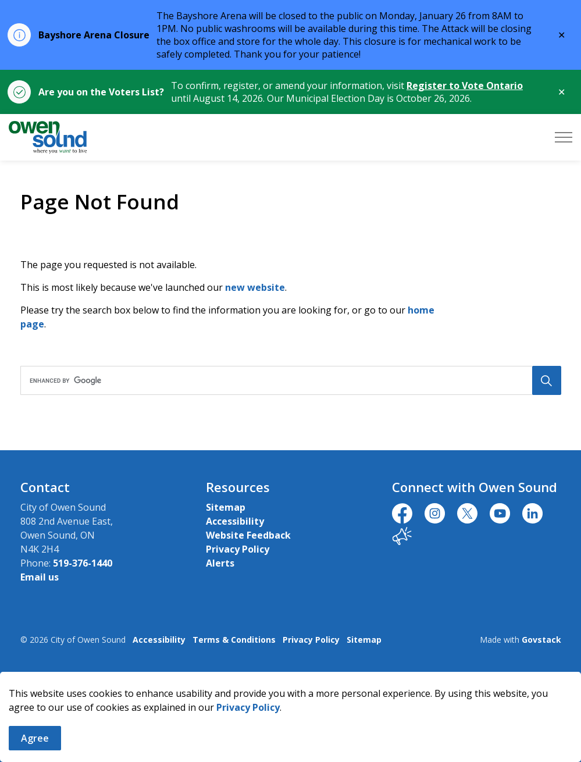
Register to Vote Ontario (465, 85)
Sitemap (225, 507)
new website (255, 287)
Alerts (220, 563)
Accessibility (235, 521)
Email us (39, 577)
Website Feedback (248, 535)
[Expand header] (563, 137)
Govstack (541, 639)
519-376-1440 (82, 563)
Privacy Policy (248, 707)
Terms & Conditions (234, 639)
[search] (288, 380)
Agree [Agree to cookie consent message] (34, 738)
